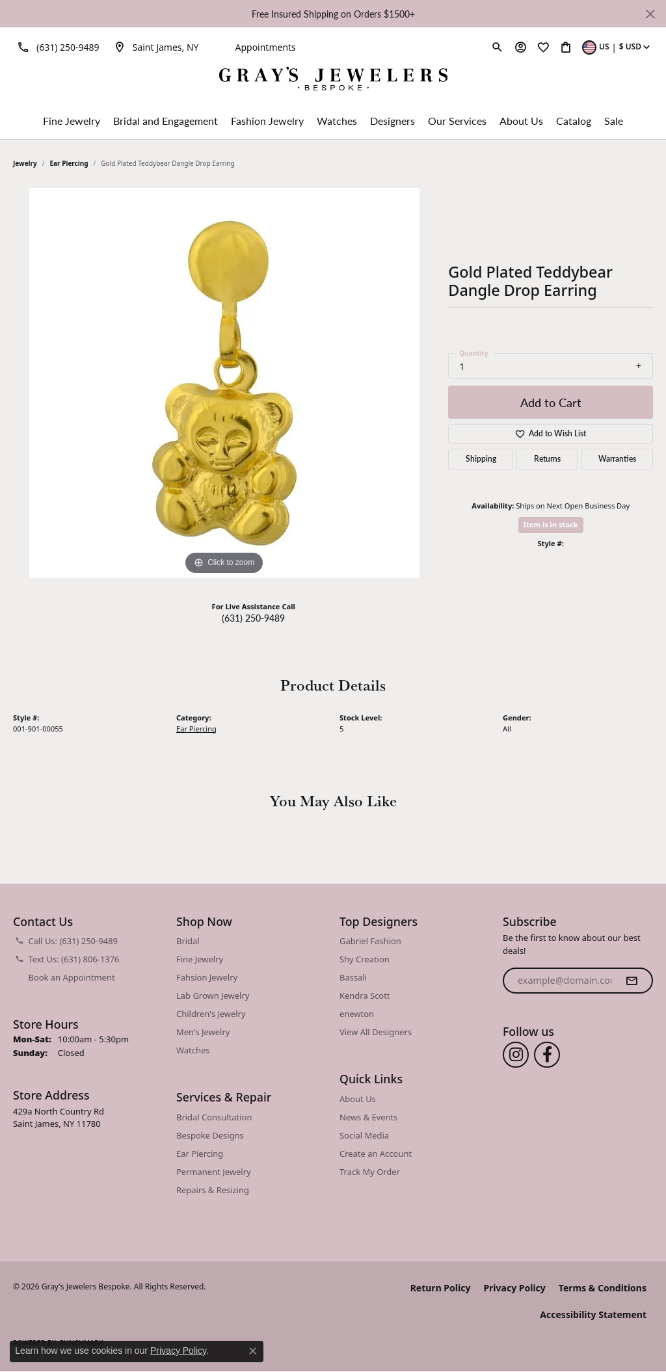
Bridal (188, 941)
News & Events (368, 1117)
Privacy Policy (514, 1288)
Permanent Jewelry (213, 1172)
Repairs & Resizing (212, 1190)
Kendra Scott (365, 995)
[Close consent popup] (253, 1351)
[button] (497, 47)
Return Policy (440, 1288)
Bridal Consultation (214, 1117)
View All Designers (376, 1032)
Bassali (353, 977)
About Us (521, 120)
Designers (392, 120)
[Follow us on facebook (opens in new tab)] (547, 1055)
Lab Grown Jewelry (212, 995)
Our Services (457, 120)
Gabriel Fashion (370, 941)
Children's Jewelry (211, 1014)
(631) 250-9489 (253, 617)
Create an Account (376, 1153)
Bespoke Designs (210, 1135)
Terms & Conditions (602, 1288)
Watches (337, 120)
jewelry (25, 163)
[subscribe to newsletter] (631, 980)
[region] (224, 383)
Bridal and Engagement (165, 120)
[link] (56, 47)
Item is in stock (551, 524)
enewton (357, 1014)
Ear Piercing (69, 163)
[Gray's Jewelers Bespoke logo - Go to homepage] (333, 80)
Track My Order (370, 1172)
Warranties (617, 458)
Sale (613, 120)
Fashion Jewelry (267, 120)
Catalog (573, 120)
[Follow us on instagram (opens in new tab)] (516, 1055)
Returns (547, 458)
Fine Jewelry (71, 120)
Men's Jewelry (203, 1032)
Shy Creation (365, 959)
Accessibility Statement (593, 1314)
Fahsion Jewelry (206, 977)
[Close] (650, 14)
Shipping (481, 458)
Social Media (364, 1135)
